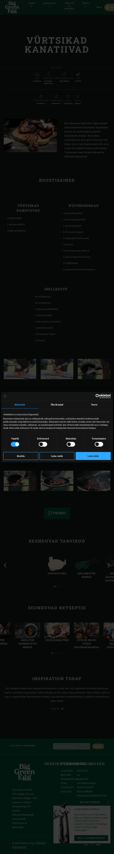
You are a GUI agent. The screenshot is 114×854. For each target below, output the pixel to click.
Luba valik (57, 455)
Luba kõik (93, 455)
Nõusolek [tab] (20, 404)
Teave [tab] (94, 404)
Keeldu (21, 455)
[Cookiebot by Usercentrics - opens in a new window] (98, 396)
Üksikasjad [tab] (57, 404)
